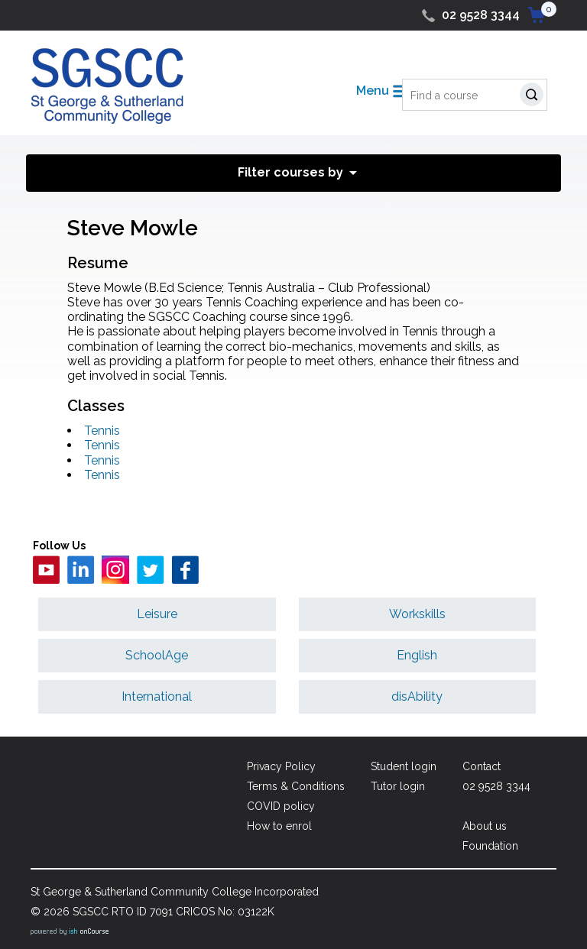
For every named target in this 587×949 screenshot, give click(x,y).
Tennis (102, 430)
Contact (481, 766)
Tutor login (398, 786)
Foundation (490, 846)
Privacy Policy (281, 766)
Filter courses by (290, 172)
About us (484, 826)
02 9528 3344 (481, 15)
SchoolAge (156, 655)
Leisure (157, 614)
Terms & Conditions (296, 786)
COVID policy (281, 806)
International (157, 696)
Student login (403, 766)
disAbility (417, 696)
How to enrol (279, 826)
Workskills (417, 614)
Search (534, 96)
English (417, 655)
